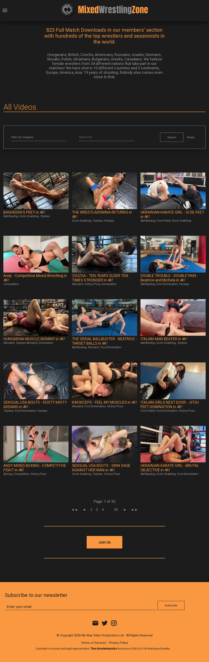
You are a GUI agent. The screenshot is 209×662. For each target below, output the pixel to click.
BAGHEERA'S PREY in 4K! (24, 212)
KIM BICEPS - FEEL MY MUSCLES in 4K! (104, 402)
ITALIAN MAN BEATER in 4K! (163, 339)
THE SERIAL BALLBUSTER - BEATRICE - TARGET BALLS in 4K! (104, 341)
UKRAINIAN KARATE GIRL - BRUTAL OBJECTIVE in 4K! (169, 467)
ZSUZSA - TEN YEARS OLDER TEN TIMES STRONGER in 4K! (100, 277)
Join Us (104, 542)
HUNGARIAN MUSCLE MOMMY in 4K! (34, 339)
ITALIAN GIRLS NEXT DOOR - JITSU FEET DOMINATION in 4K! (169, 404)
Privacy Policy (118, 643)
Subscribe (171, 605)
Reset (190, 137)
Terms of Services (93, 643)
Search (171, 137)
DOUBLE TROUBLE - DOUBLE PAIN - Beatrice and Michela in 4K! (169, 277)
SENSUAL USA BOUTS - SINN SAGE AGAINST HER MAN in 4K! (101, 467)
